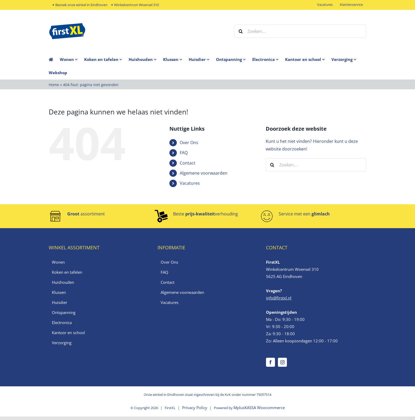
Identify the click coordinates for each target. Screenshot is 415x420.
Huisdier (59, 302)
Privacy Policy (194, 407)
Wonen (58, 262)
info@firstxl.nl (278, 297)
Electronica (62, 322)
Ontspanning (63, 312)
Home (54, 84)
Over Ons (189, 142)
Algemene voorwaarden (203, 173)
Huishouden (63, 282)
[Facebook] (270, 362)
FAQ (184, 153)
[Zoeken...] (300, 31)
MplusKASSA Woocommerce (259, 407)
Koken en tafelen (67, 272)
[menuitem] (72, 59)
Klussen (59, 292)
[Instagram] (282, 362)
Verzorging (61, 342)
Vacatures (190, 183)
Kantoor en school (68, 332)
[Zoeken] (240, 31)
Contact (187, 163)
